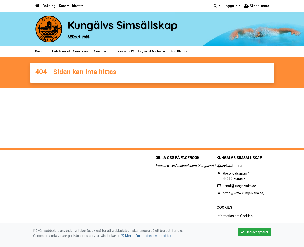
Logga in (231, 6)
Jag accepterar (254, 232)
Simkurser (80, 51)
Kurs (62, 6)
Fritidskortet (61, 51)
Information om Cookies (235, 216)
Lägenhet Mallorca (151, 51)
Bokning (49, 6)
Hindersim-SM (124, 51)
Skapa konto (256, 6)
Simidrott (101, 51)
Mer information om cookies (146, 236)
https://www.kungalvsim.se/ (244, 193)
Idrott (76, 6)
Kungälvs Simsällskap (130, 24)
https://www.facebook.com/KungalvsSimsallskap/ (194, 166)
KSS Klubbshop (181, 51)
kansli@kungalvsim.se (239, 186)
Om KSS (40, 51)
